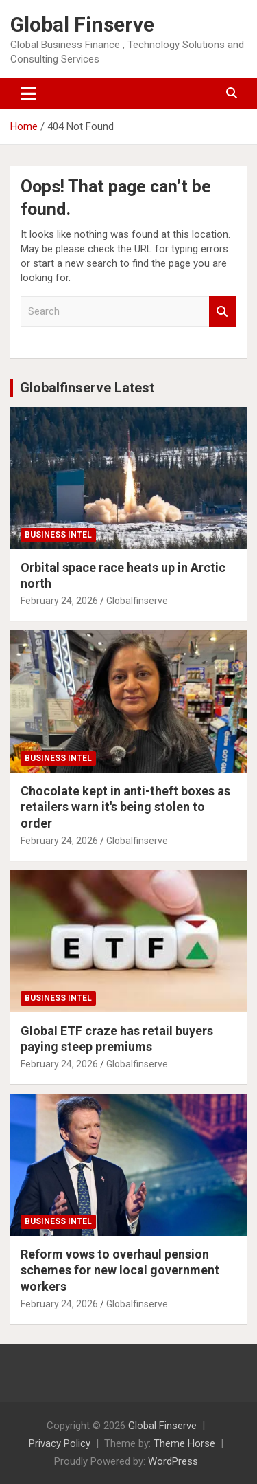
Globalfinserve (137, 600)
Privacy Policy (59, 1443)
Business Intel (58, 535)
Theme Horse (184, 1443)
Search (222, 311)
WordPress (173, 1461)
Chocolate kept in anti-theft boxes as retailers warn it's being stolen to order (125, 807)
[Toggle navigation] (28, 93)
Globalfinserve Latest (87, 387)
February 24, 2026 (59, 600)
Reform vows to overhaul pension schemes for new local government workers (120, 1270)
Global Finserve (82, 24)
